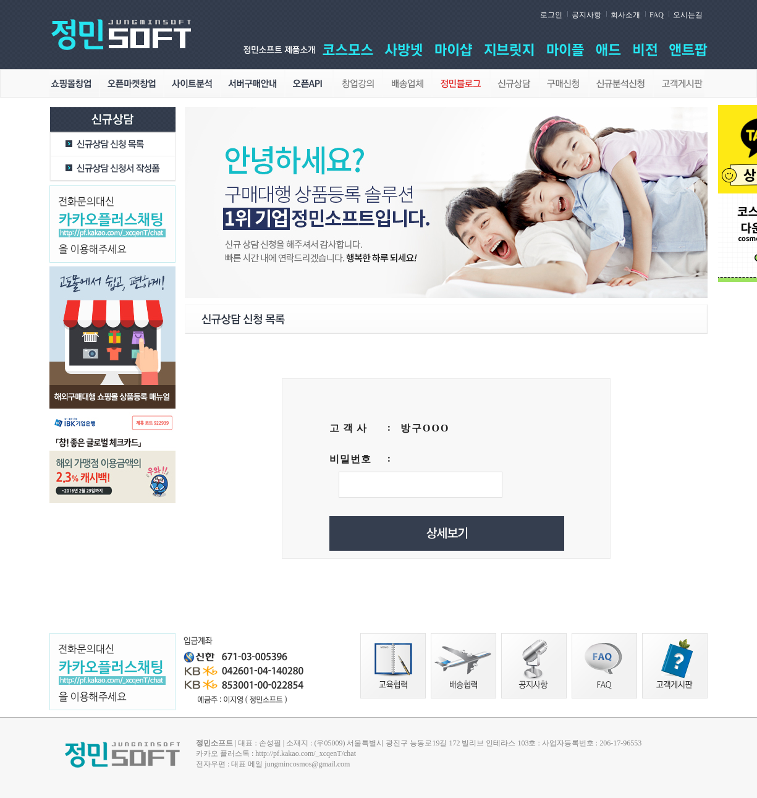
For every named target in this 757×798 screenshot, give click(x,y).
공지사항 (586, 15)
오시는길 (688, 15)
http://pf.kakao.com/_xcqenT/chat (305, 753)
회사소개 (625, 15)
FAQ (656, 15)
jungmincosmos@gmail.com (307, 764)
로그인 (551, 15)
